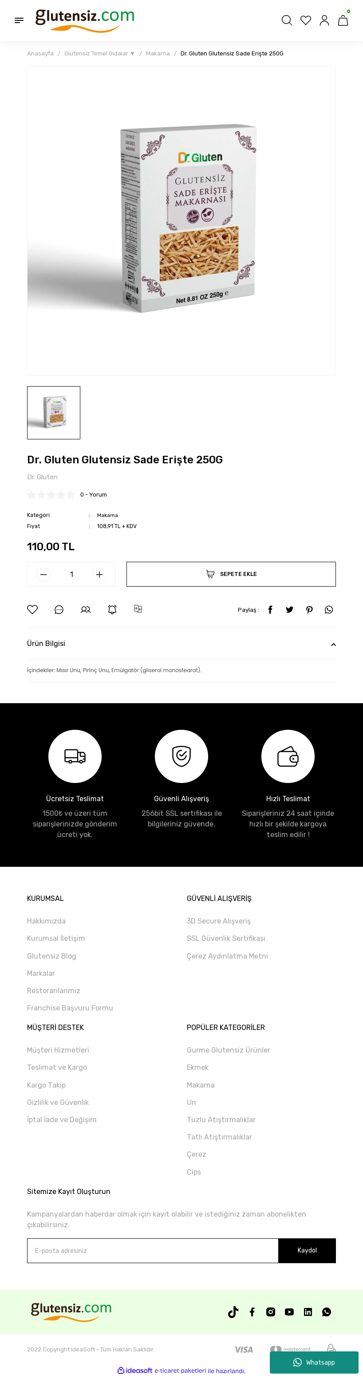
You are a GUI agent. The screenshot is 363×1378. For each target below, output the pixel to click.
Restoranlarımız (53, 991)
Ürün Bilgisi (46, 644)
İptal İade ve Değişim (62, 1120)
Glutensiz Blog (51, 956)
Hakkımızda (46, 921)
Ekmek (198, 1068)
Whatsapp (314, 1362)
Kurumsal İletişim (56, 939)
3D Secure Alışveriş (219, 921)
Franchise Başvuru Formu (70, 1008)
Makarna (108, 515)
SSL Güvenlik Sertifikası (226, 939)
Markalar (41, 974)
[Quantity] (71, 575)
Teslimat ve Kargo (57, 1068)
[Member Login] (324, 20)
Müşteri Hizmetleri (58, 1050)
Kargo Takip (46, 1085)
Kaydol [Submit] (307, 1251)
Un (191, 1103)
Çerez (196, 1155)
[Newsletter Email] (181, 1251)
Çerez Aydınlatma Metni (227, 956)
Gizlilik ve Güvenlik (58, 1103)
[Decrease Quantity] (43, 575)
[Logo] (84, 20)
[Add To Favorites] (32, 610)
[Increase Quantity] (99, 575)
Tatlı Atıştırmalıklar (219, 1137)
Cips (194, 1172)
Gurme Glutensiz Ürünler (228, 1050)
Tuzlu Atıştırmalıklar (221, 1120)
